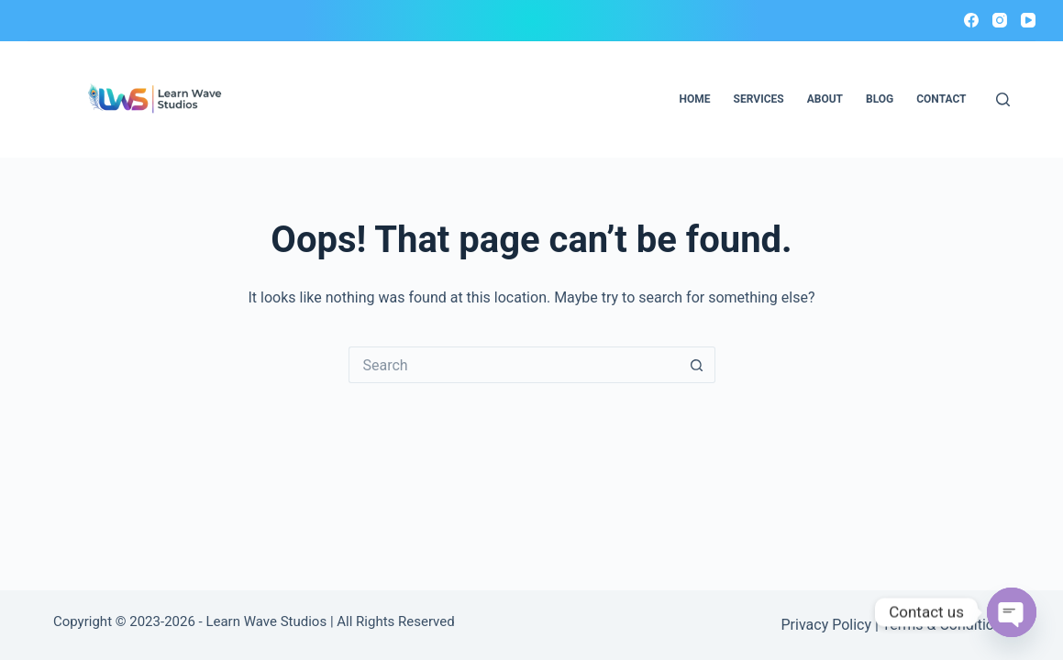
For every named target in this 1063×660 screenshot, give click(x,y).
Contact (941, 99)
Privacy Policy (826, 624)
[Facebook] (971, 20)
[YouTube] (1028, 20)
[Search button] (697, 364)
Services (759, 99)
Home (695, 99)
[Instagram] (999, 20)
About (825, 99)
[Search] (1003, 99)
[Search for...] (514, 364)
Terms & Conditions (946, 624)
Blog (879, 99)
